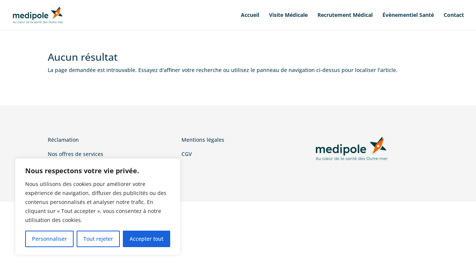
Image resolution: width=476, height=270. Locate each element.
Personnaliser (49, 238)
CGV (186, 154)
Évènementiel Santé (408, 15)
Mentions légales (202, 139)
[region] (97, 206)
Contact (454, 15)
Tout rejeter (98, 238)
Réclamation (63, 139)
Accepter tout (146, 238)
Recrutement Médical (345, 15)
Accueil (250, 15)
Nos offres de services (75, 154)
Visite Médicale (288, 15)
